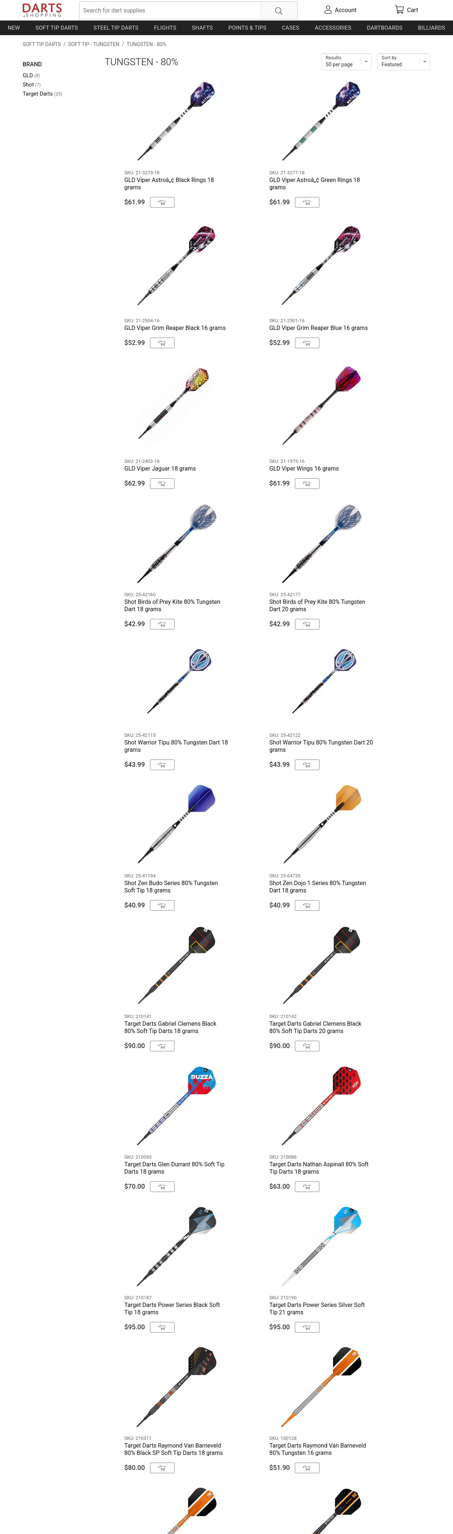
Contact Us (37, 1516)
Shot (32, 84)
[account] (340, 10)
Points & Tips (247, 28)
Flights (165, 28)
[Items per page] (346, 61)
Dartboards (385, 28)
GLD (31, 75)
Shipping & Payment (81, 1516)
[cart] (406, 10)
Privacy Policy (129, 1516)
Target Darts (42, 93)
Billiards (431, 28)
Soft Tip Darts (56, 28)
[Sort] (403, 61)
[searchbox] (188, 10)
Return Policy (167, 1516)
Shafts (202, 28)
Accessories (333, 28)
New (14, 28)
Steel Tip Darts (116, 28)
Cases (290, 28)
